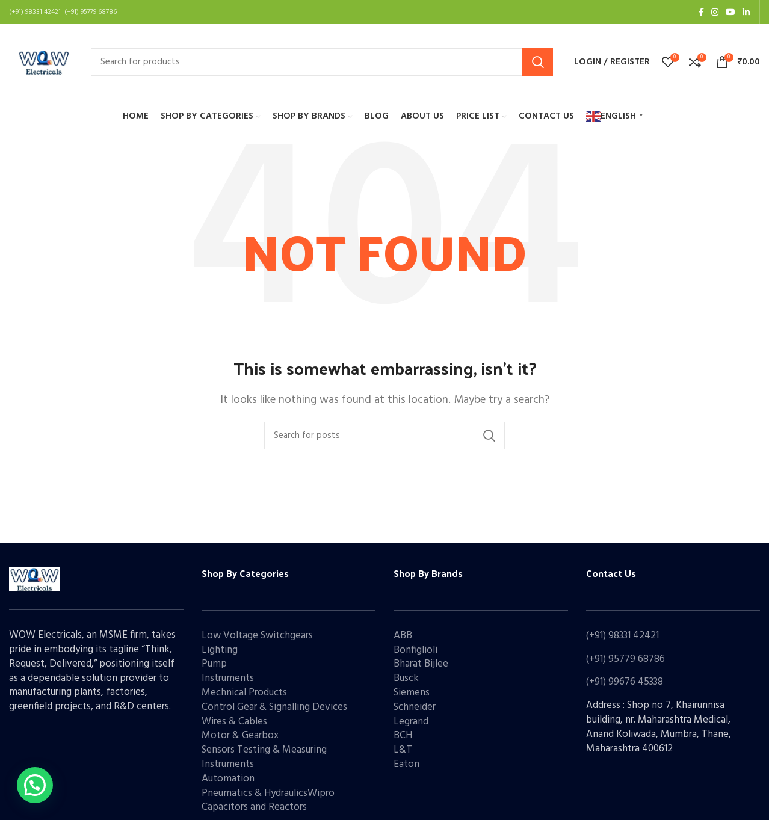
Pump (214, 664)
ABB (403, 635)
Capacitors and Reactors (254, 807)
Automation (228, 779)
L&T (403, 750)
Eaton (406, 764)
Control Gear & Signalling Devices (274, 707)
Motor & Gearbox (240, 735)
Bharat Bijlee (421, 664)
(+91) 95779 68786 (625, 659)
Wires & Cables (234, 722)
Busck (406, 678)
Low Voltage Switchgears (257, 635)
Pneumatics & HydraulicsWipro (268, 793)
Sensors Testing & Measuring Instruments (264, 757)
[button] (35, 785)
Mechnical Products (244, 693)
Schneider (415, 707)
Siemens (412, 693)
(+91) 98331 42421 (622, 635)
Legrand (411, 722)
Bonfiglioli (415, 650)
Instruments (228, 678)
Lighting (220, 650)
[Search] (322, 62)
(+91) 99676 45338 (624, 682)
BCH (403, 735)
